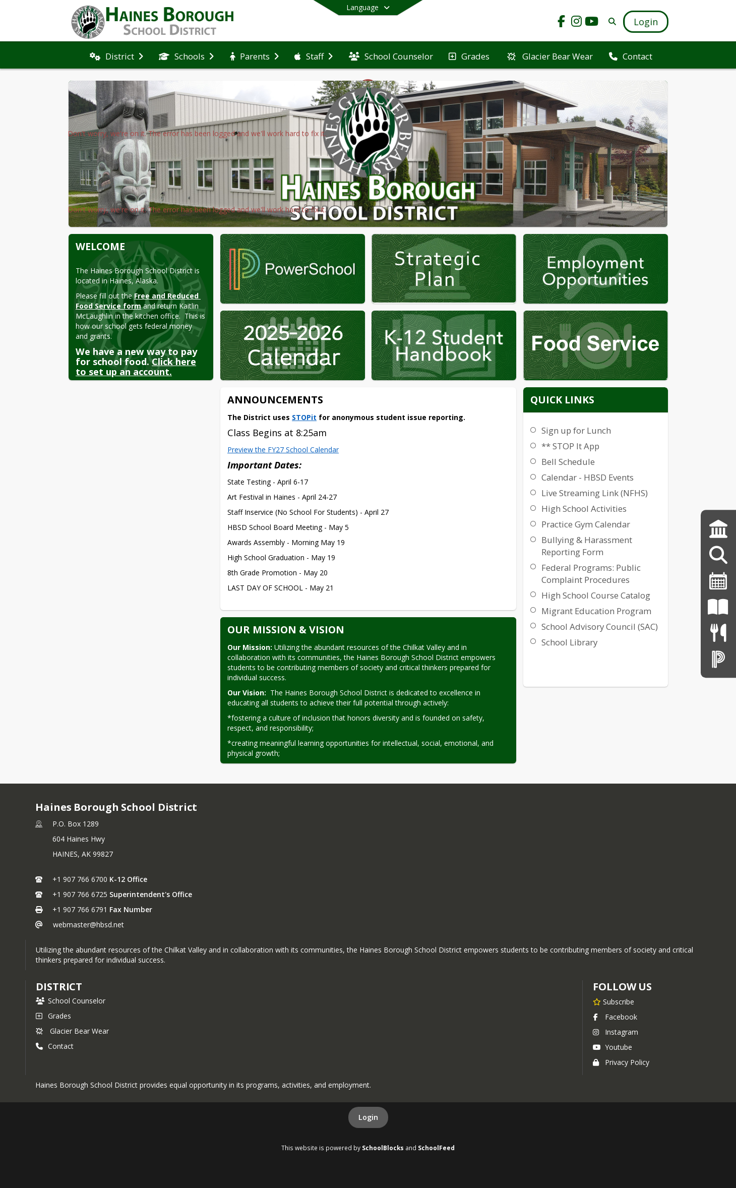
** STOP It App (570, 446)
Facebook (615, 1017)
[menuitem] (116, 55)
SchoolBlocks (383, 1148)
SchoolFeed (436, 1148)
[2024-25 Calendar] (718, 581)
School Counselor (70, 1000)
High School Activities (584, 508)
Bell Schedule (568, 461)
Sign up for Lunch (576, 430)
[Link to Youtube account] (591, 23)
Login (368, 1117)
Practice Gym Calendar (585, 524)
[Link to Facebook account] (561, 23)
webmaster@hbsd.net (88, 924)
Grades (53, 1016)
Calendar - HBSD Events (587, 477)
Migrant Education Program (596, 611)
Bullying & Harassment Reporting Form (586, 546)
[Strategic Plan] (718, 529)
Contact (55, 1046)
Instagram (615, 1032)
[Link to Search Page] (610, 21)
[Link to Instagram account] (576, 23)
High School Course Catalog (595, 595)
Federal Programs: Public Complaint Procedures (591, 573)
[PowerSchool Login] (718, 658)
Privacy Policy (621, 1062)
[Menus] (718, 632)
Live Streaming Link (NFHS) (594, 493)
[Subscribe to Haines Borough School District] (613, 1001)
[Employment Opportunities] (718, 555)
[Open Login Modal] (645, 22)
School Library (569, 642)
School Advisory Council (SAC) (599, 626)
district (59, 986)
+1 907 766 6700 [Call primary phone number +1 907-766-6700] (79, 879)
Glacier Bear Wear (72, 1031)
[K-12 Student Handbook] (718, 607)
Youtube (612, 1047)
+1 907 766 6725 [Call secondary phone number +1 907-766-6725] (79, 894)
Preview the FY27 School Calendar (283, 449)
